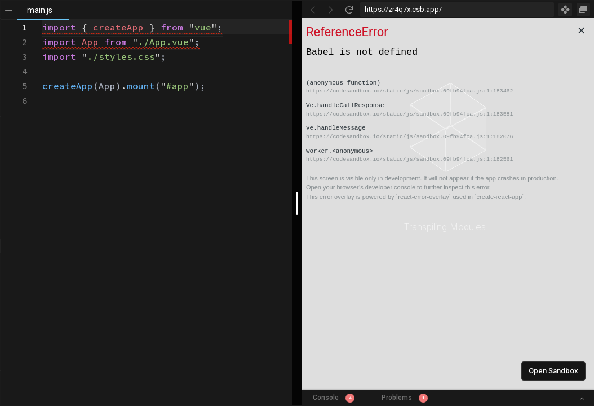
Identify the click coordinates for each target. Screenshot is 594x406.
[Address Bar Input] (457, 9)
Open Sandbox (553, 371)
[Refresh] (349, 9)
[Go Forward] (331, 9)
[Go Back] (313, 9)
